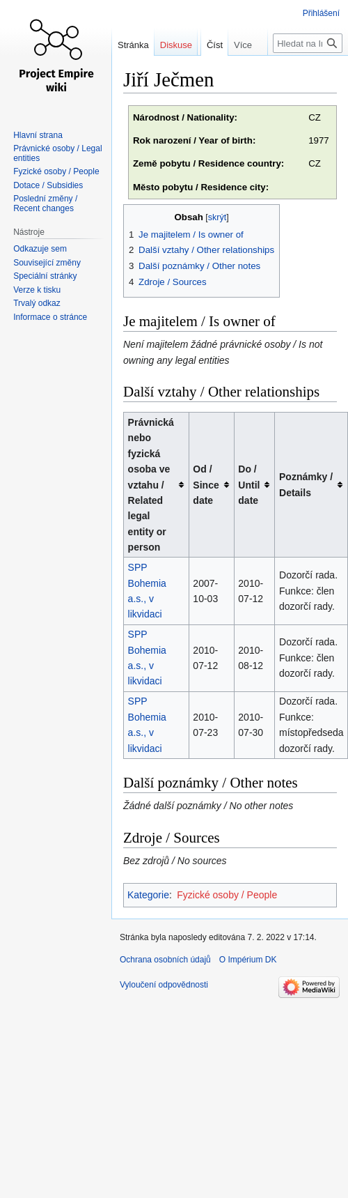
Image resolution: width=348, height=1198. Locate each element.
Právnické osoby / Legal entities (57, 153)
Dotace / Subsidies (48, 185)
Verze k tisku (37, 290)
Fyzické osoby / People (227, 894)
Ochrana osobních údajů (165, 960)
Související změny (47, 263)
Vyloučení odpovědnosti (164, 985)
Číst (206, 73)
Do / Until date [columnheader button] (249, 484)
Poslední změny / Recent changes (45, 203)
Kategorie (148, 894)
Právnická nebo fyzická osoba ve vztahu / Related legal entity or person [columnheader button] (151, 485)
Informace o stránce (50, 317)
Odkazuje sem (40, 249)
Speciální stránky (45, 276)
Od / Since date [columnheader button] (206, 484)
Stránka (133, 45)
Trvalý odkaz (37, 303)
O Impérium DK (248, 960)
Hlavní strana (38, 135)
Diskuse (176, 45)
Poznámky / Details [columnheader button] (306, 484)
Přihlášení (321, 13)
